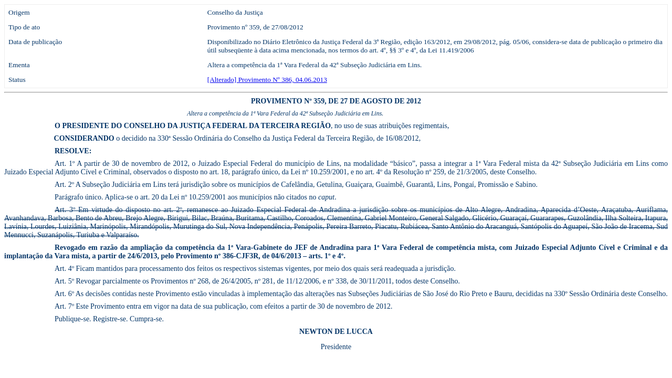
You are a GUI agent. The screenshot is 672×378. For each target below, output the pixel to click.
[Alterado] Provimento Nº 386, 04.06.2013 (267, 79)
